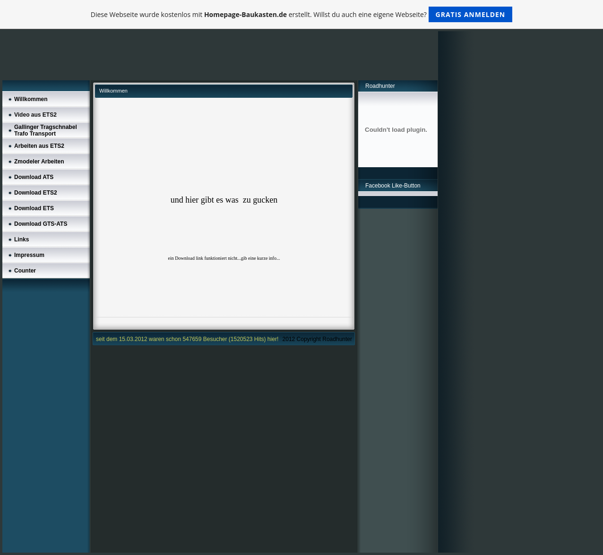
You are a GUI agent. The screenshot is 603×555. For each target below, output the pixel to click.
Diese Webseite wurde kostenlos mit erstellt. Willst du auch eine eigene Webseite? (302, 14)
